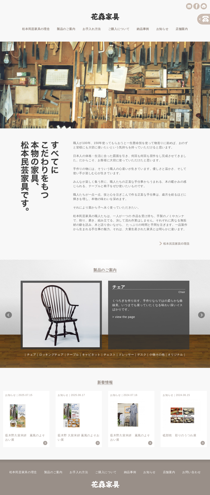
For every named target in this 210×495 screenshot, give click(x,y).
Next (201, 315)
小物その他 (157, 354)
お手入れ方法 (91, 29)
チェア (31, 354)
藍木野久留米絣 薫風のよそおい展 (26, 419)
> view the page (123, 317)
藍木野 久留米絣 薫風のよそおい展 (79, 419)
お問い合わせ (191, 472)
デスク (141, 354)
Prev (8, 315)
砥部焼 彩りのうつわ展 (184, 419)
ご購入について (119, 29)
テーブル (73, 354)
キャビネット (91, 354)
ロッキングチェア (51, 354)
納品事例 (143, 29)
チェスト (110, 354)
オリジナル (175, 354)
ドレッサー (126, 354)
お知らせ (162, 29)
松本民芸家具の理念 (36, 29)
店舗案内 (182, 29)
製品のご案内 (66, 29)
